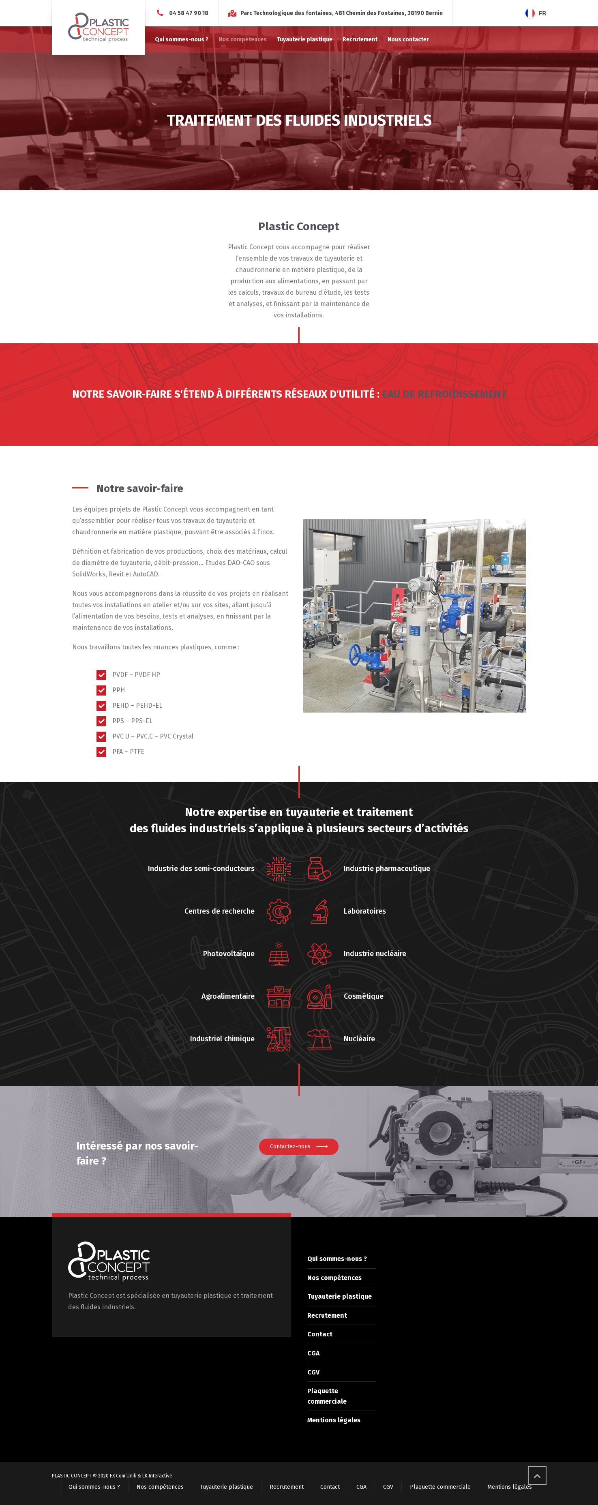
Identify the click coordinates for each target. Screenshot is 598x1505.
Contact (319, 1334)
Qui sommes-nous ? (337, 1259)
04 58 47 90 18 (188, 13)
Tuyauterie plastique (339, 1296)
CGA (313, 1353)
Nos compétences (334, 1278)
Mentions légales (333, 1420)
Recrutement (327, 1315)
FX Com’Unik (123, 1476)
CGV (313, 1372)
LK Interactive (157, 1476)
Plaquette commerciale (440, 1487)
